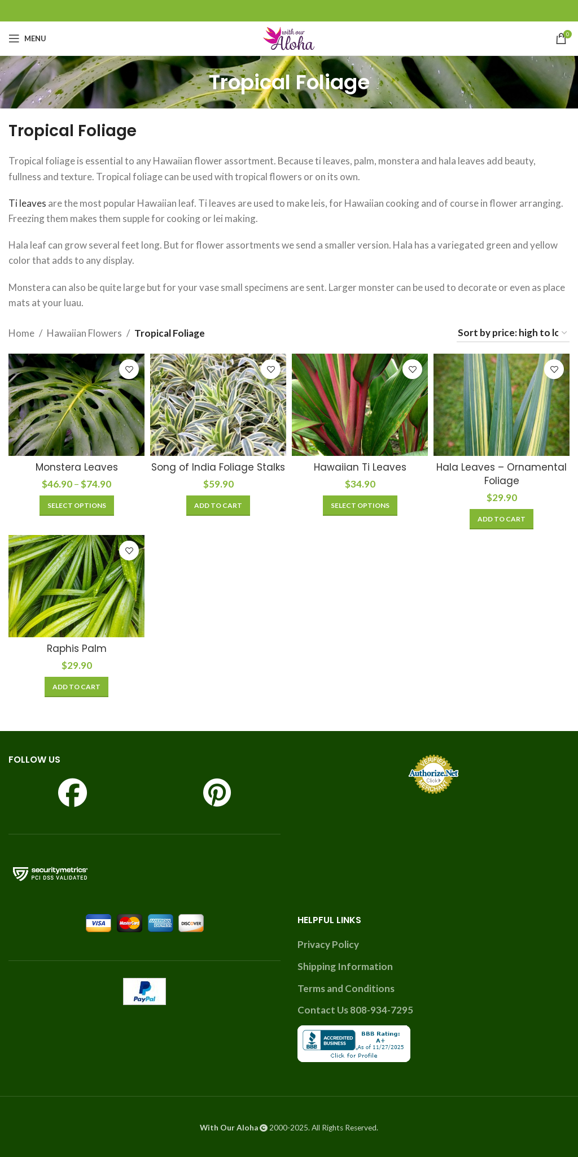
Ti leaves (27, 203)
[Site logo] (289, 37)
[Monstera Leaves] (76, 405)
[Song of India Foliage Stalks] (218, 405)
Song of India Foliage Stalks (218, 467)
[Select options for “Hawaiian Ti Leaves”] (360, 505)
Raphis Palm (77, 648)
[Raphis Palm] (76, 586)
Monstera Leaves (77, 467)
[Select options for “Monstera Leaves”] (77, 505)
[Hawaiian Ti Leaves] (360, 405)
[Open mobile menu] (27, 38)
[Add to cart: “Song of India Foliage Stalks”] (218, 505)
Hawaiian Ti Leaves (360, 467)
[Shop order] (513, 333)
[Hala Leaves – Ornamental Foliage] (502, 405)
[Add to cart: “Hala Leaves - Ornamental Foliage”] (501, 519)
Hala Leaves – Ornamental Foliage (501, 474)
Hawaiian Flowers (84, 333)
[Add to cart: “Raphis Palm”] (76, 687)
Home (21, 333)
